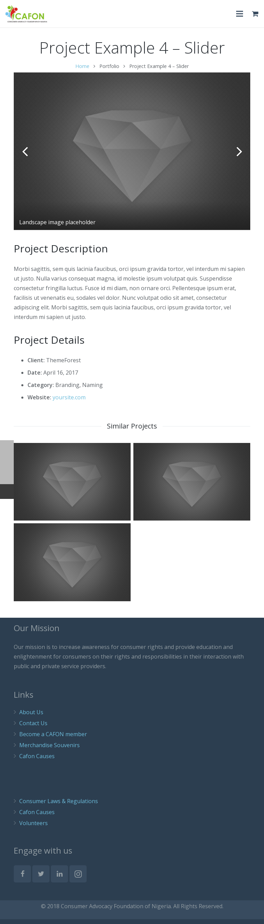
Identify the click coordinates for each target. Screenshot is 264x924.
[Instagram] (78, 878)
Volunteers (33, 828)
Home (82, 71)
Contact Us (33, 728)
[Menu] (240, 13)
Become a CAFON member (53, 739)
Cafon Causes (37, 761)
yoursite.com (69, 402)
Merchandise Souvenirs (49, 750)
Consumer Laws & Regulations (58, 806)
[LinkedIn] (59, 878)
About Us (31, 717)
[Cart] (255, 13)
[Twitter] (41, 878)
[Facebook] (22, 878)
